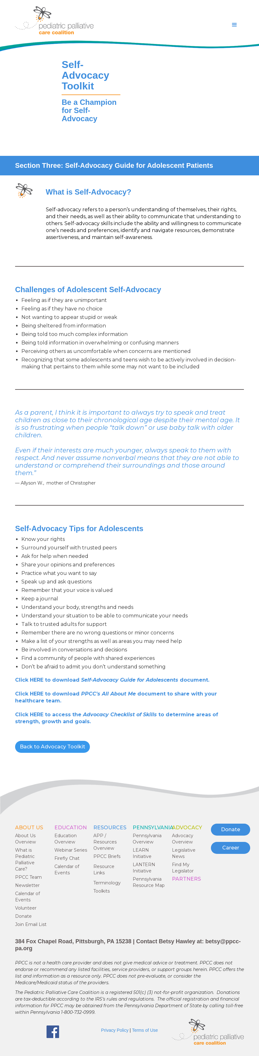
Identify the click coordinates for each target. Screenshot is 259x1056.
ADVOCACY (187, 828)
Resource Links (103, 870)
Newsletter (27, 885)
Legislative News (184, 853)
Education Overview (65, 839)
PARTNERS (186, 879)
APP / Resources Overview (105, 842)
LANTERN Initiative (144, 868)
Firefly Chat (67, 858)
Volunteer (25, 908)
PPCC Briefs (106, 856)
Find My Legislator (183, 868)
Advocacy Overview (182, 839)
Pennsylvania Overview (147, 839)
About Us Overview (25, 839)
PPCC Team (28, 877)
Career (230, 848)
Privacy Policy (115, 1030)
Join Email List (31, 924)
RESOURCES (109, 828)
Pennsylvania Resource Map (149, 882)
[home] (54, 20)
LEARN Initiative (142, 853)
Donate (23, 916)
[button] (234, 24)
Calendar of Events (27, 897)
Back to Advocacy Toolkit (52, 747)
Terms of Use (145, 1030)
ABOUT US (29, 828)
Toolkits (101, 891)
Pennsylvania (153, 828)
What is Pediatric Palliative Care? (25, 859)
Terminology (107, 883)
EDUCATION (70, 828)
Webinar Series (70, 850)
